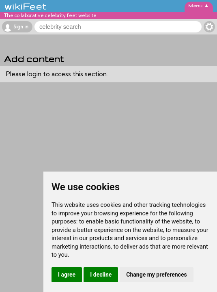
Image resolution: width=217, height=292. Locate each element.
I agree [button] (66, 274)
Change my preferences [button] (156, 274)
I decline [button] (101, 274)
